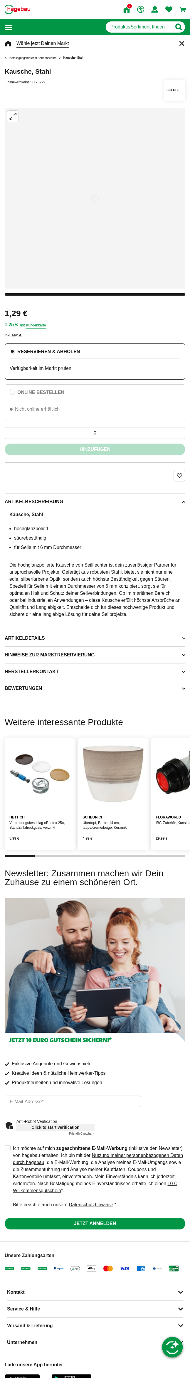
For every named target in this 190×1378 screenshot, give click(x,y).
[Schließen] (181, 43)
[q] (139, 27)
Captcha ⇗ (82, 1133)
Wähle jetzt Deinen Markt (42, 43)
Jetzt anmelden (95, 1223)
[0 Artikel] (95, 433)
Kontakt (16, 1292)
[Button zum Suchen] (178, 27)
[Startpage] (17, 9)
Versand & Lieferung (30, 1325)
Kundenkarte (36, 325)
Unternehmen (22, 1342)
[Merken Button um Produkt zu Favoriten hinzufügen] (179, 475)
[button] (8, 27)
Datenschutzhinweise (91, 1204)
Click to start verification (55, 1127)
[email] (73, 1101)
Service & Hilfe (23, 1308)
